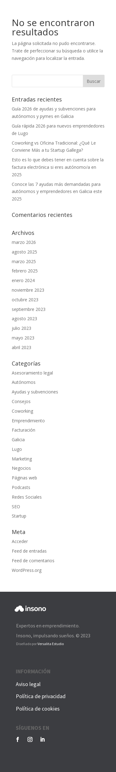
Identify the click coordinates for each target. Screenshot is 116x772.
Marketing (22, 459)
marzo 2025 (24, 261)
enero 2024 (23, 280)
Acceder (20, 541)
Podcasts (21, 487)
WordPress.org (26, 570)
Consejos (21, 401)
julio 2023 (21, 328)
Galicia (18, 439)
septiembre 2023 (28, 309)
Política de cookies (38, 708)
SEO (16, 506)
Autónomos (24, 382)
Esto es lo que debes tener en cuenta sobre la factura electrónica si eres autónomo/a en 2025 (58, 167)
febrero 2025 (25, 271)
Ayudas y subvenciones (35, 392)
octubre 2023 (25, 300)
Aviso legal (28, 684)
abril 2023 (21, 347)
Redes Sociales (27, 497)
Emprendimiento (28, 421)
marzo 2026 (24, 242)
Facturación (23, 430)
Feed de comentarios (33, 560)
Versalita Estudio (50, 643)
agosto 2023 (24, 318)
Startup (19, 516)
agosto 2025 (24, 252)
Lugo (17, 449)
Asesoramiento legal (32, 373)
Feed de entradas (29, 551)
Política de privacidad (41, 696)
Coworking (22, 411)
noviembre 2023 (28, 290)
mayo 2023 (23, 338)
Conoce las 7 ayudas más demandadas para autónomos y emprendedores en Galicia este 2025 (57, 191)
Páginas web (24, 478)
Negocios (21, 468)
